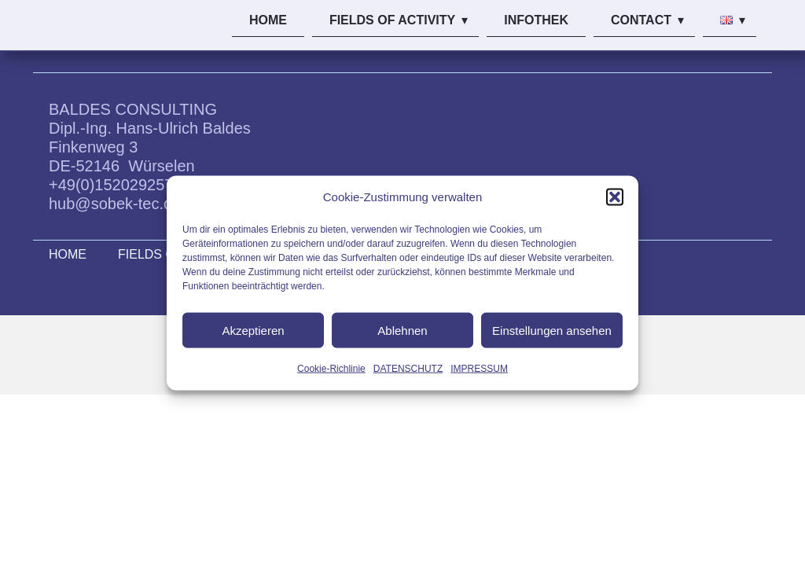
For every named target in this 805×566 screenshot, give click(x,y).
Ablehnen (402, 329)
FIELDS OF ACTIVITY (392, 20)
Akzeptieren (253, 329)
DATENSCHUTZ (408, 368)
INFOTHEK (536, 20)
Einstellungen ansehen (552, 329)
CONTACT (641, 20)
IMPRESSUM (479, 368)
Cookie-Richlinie (331, 368)
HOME (268, 20)
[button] (615, 197)
